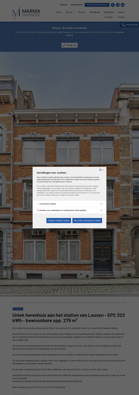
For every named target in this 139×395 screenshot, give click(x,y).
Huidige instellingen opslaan (58, 221)
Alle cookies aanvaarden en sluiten (87, 221)
